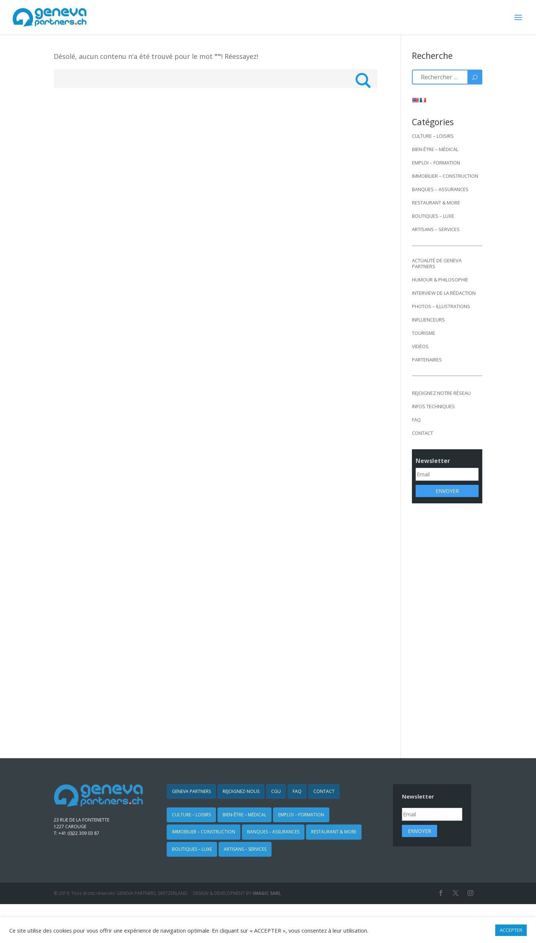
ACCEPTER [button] (511, 930)
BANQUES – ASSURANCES (440, 189)
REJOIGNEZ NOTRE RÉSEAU (441, 393)
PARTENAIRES (427, 360)
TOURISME (423, 333)
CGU (276, 791)
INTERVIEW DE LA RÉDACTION (444, 293)
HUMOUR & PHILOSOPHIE (440, 280)
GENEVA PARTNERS (191, 791)
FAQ (416, 420)
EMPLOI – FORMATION (436, 163)
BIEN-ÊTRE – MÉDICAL (435, 149)
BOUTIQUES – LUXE (433, 216)
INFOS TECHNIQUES (433, 406)
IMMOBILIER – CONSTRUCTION (445, 176)
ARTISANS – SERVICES (436, 229)
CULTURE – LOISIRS (433, 136)
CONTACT (422, 433)
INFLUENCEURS (428, 320)
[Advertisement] (447, 625)
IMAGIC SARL (267, 893)
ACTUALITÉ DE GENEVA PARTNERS (437, 263)
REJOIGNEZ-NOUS (241, 791)
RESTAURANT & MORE (436, 203)
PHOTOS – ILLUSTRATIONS (441, 306)
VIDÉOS (420, 346)
